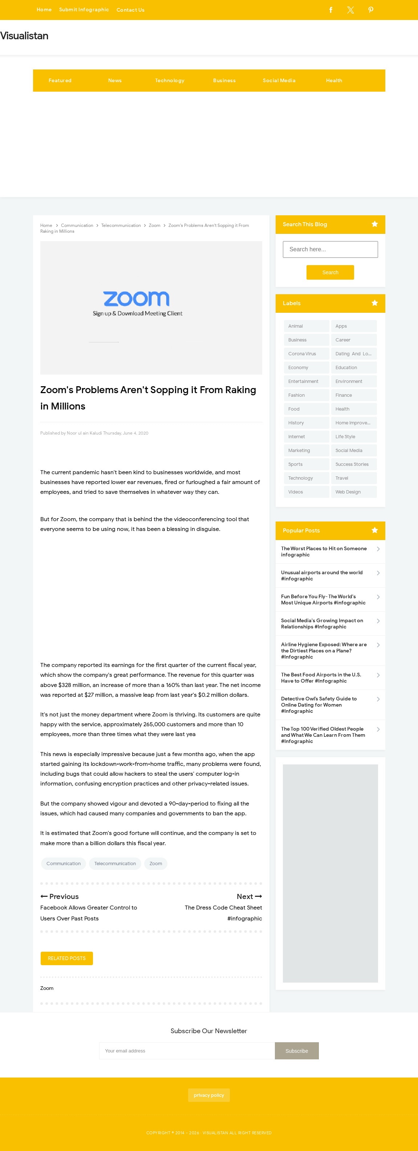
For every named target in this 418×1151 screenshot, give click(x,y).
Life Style (345, 436)
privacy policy (209, 1095)
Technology (170, 80)
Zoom (156, 863)
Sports (295, 464)
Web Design (348, 492)
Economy (298, 367)
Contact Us (131, 10)
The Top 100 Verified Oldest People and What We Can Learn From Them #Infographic (323, 735)
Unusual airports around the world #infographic (322, 575)
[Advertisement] (209, 146)
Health (334, 80)
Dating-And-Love (354, 354)
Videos (295, 492)
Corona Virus (302, 354)
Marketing (299, 450)
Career (343, 340)
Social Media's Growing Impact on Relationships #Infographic (322, 624)
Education (346, 367)
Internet (296, 436)
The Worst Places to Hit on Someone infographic (324, 551)
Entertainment (303, 381)
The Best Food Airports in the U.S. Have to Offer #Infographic (321, 678)
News (115, 80)
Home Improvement (356, 423)
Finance (344, 395)
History (296, 423)
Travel (342, 478)
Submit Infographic (84, 10)
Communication (63, 863)
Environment (349, 381)
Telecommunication (115, 863)
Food (294, 409)
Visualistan (215, 1132)
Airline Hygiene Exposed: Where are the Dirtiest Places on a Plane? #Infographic (324, 651)
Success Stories (352, 464)
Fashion (296, 395)
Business (224, 80)
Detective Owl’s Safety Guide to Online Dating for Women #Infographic (319, 705)
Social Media (279, 80)
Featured (60, 80)
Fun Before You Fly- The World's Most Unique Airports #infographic (323, 600)
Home (44, 10)
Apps (341, 326)
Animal (295, 326)
